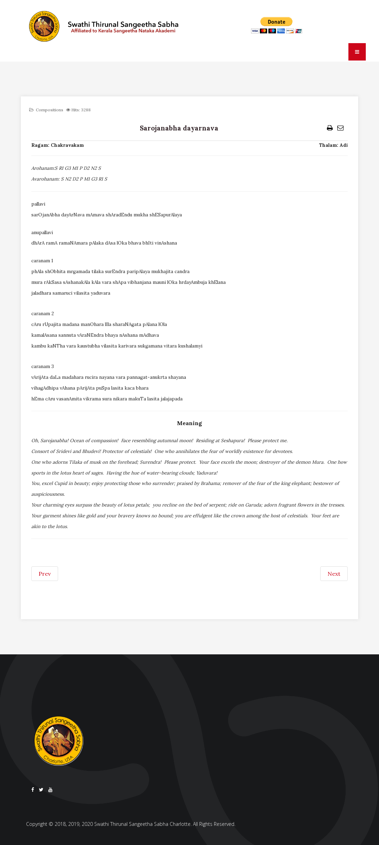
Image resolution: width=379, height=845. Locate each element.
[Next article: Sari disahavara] (334, 573)
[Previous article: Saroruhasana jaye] (44, 573)
